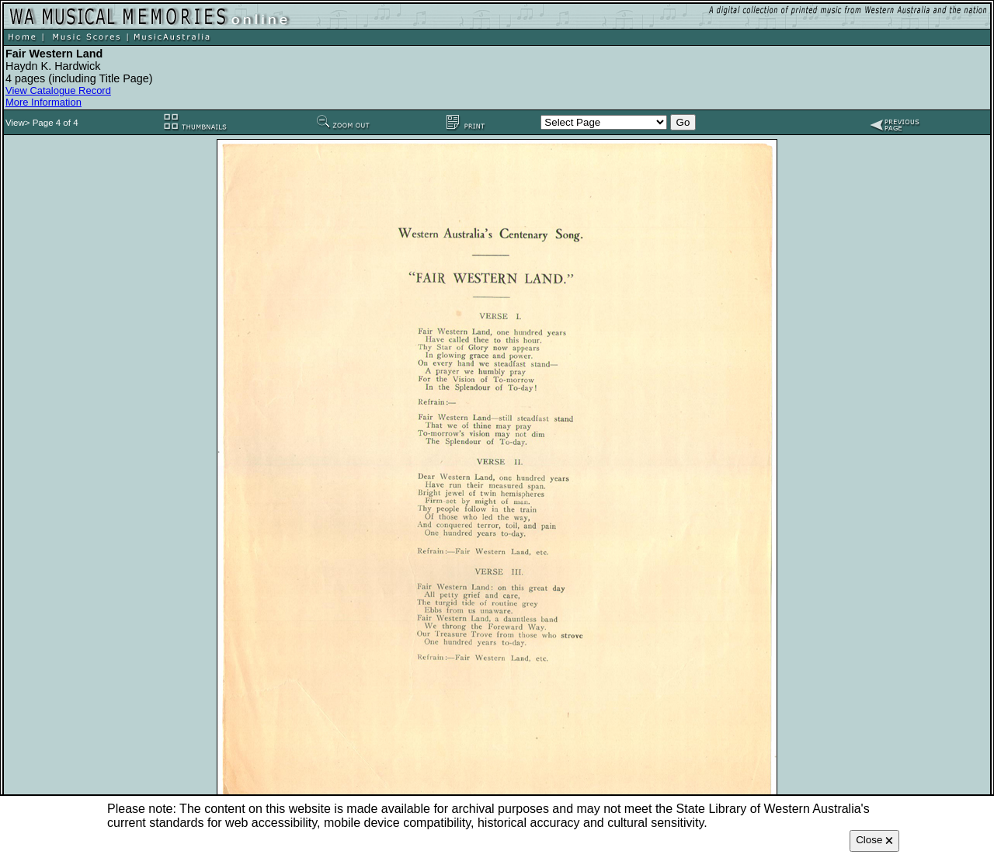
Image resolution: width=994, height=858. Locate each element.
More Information (43, 102)
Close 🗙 (874, 840)
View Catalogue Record (58, 90)
